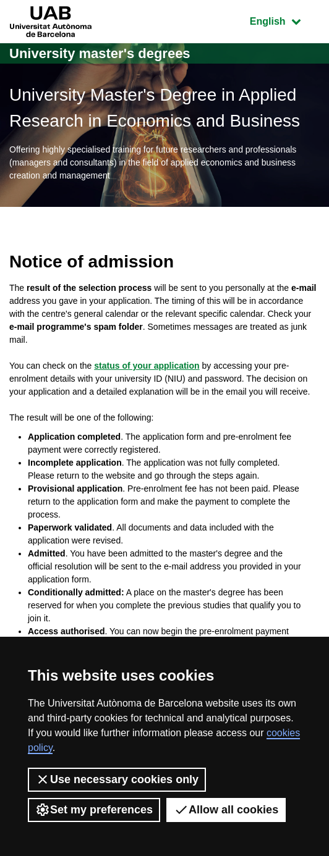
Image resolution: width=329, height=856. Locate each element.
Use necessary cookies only (117, 779)
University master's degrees (99, 53)
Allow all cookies (226, 809)
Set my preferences (94, 809)
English (284, 20)
